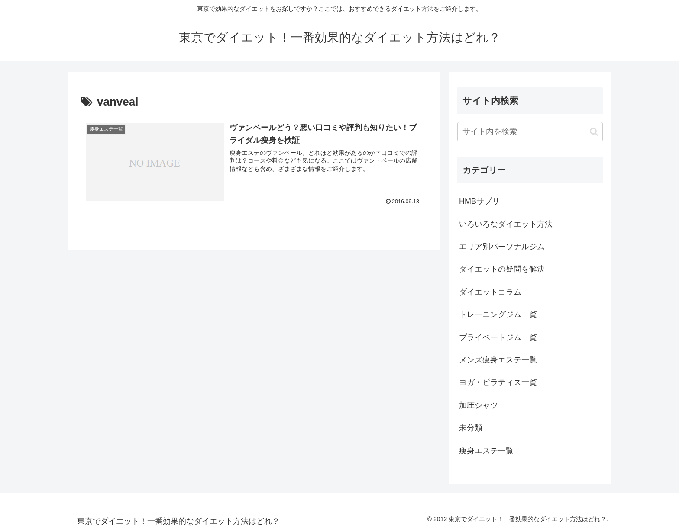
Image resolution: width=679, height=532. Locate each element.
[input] (530, 131)
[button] (593, 132)
